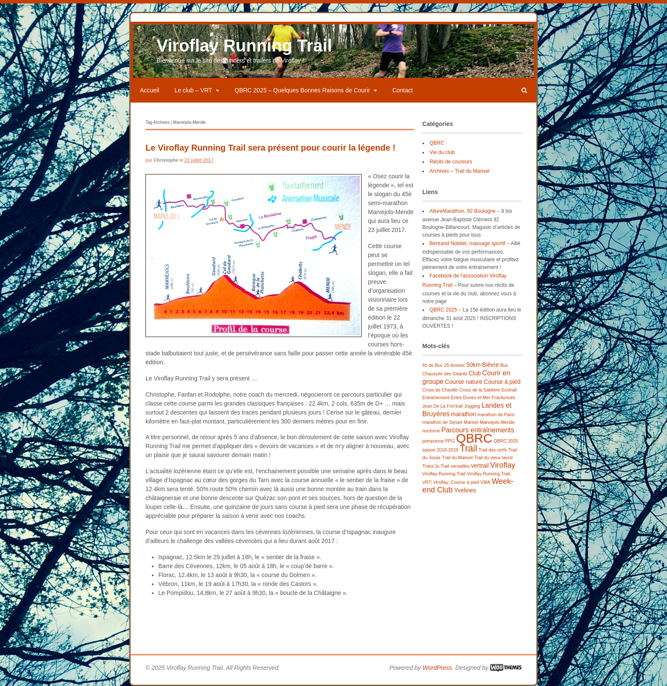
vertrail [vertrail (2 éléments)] (480, 465)
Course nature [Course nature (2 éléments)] (463, 381)
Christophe (166, 160)
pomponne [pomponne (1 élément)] (433, 440)
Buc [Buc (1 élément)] (504, 365)
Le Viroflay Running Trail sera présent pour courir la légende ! (270, 147)
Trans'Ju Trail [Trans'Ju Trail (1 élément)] (435, 466)
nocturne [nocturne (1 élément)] (431, 430)
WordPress (437, 667)
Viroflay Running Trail (244, 45)
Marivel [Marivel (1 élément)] (471, 422)
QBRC (437, 143)
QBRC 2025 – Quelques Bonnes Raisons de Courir (302, 90)
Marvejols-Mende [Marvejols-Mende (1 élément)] (497, 422)
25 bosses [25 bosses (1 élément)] (454, 365)
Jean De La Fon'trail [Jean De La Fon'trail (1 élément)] (442, 406)
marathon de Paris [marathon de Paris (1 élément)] (495, 414)
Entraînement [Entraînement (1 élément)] (436, 397)
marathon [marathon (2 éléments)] (463, 414)
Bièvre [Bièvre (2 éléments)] (490, 364)
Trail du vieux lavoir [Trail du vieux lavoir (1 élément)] (493, 457)
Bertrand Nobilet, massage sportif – (470, 243)
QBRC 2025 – (446, 310)
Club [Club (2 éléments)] (475, 373)
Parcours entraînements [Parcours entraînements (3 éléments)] (478, 430)
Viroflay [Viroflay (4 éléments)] (502, 465)
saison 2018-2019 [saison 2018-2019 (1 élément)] (440, 449)
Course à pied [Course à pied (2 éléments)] (502, 381)
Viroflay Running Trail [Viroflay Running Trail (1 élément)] (443, 473)
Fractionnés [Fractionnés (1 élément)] (504, 397)
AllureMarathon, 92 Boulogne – (465, 211)
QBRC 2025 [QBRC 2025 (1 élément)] (505, 440)
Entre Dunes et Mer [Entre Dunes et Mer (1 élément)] (470, 397)
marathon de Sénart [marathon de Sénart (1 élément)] (442, 422)
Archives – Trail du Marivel (460, 171)
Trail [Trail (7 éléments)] (468, 448)
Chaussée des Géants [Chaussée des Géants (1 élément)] (444, 373)
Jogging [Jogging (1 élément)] (472, 406)
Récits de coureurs (451, 162)
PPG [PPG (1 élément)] (450, 440)
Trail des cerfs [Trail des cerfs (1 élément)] (493, 449)
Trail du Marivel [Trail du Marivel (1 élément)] (457, 457)
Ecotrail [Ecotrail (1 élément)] (509, 389)
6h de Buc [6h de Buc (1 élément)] (432, 365)
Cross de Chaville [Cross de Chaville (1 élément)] (440, 389)
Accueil (149, 90)
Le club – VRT (193, 90)
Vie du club (442, 152)
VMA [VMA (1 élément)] (485, 482)
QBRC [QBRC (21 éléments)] (474, 438)
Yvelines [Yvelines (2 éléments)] (465, 490)
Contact (402, 90)
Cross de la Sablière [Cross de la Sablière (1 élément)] (479, 389)
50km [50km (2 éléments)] (473, 364)
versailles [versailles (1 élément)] (459, 466)
